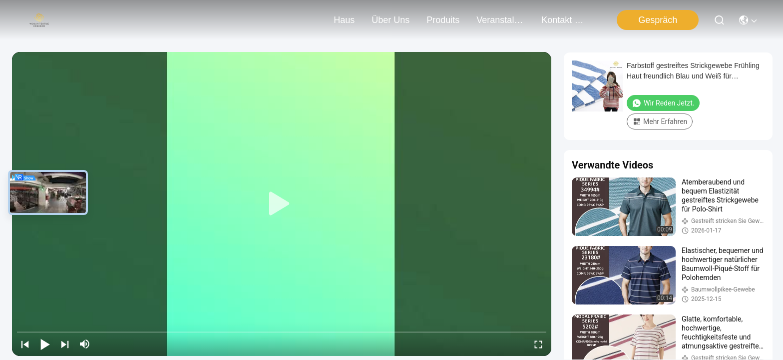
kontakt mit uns (565, 20)
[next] (65, 344)
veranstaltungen (500, 20)
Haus (344, 20)
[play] (281, 204)
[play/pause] (45, 344)
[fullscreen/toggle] (538, 344)
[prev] (25, 344)
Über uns (390, 20)
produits (442, 20)
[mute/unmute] (85, 344)
